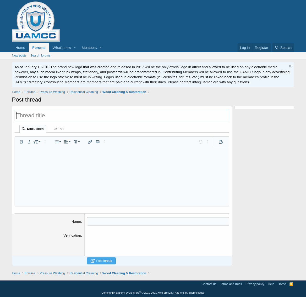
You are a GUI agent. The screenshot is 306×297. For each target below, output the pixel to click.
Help (271, 284)
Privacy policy (255, 284)
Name (76, 221)
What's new (62, 48)
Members (89, 48)
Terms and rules (231, 284)
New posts (19, 55)
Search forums (40, 55)
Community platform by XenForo (137, 292)
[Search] (283, 47)
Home (20, 48)
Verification (72, 235)
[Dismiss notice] (289, 66)
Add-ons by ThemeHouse (190, 292)
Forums (38, 48)
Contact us (209, 284)
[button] (74, 47)
